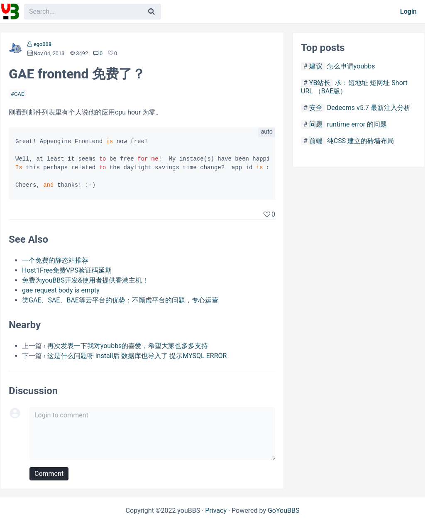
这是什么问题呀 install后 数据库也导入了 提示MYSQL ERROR (137, 356)
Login (408, 11)
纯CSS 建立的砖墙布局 (360, 141)
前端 (315, 141)
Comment (49, 474)
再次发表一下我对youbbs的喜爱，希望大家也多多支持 (127, 346)
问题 (315, 124)
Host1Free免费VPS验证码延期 (67, 270)
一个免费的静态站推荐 (55, 260)
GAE (19, 94)
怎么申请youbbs (351, 66)
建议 (315, 66)
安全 (315, 108)
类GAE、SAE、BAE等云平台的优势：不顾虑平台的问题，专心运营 (120, 300)
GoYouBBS (284, 510)
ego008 (42, 44)
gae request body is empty (61, 290)
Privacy (216, 510)
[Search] (151, 11)
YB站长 (320, 83)
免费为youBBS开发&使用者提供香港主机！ (85, 280)
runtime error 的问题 (357, 124)
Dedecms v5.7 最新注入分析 (368, 108)
